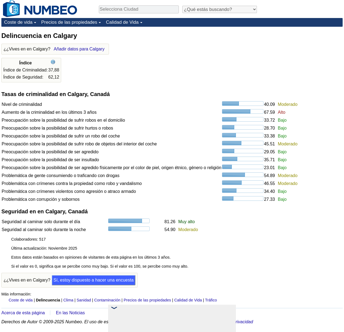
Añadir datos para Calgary (79, 49)
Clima (68, 300)
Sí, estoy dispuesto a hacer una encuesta (94, 280)
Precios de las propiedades (69, 22)
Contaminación (107, 300)
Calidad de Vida (122, 22)
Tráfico (211, 300)
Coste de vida (18, 22)
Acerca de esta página (23, 312)
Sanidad (83, 300)
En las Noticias (70, 312)
